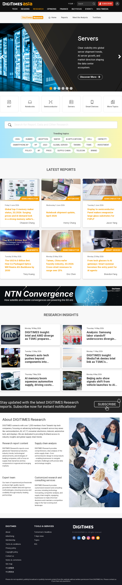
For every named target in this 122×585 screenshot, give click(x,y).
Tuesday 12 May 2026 (33, 351)
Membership (10, 540)
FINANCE (64, 9)
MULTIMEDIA (102, 9)
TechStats (97, 17)
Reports (64, 17)
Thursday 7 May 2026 (33, 374)
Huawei (29, 139)
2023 (45, 145)
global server (60, 145)
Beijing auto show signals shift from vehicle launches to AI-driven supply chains (101, 383)
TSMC (89, 145)
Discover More (90, 76)
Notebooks (30, 104)
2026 (17, 139)
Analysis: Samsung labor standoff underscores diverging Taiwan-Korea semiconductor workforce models (101, 340)
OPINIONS (51, 9)
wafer (57, 139)
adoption (43, 139)
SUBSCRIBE (105, 3)
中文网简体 (10, 572)
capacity (102, 139)
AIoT (9, 104)
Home (52, 17)
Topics (36, 540)
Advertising (10, 536)
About (8, 532)
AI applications (73, 139)
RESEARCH (38, 9)
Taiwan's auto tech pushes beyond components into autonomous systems (39, 360)
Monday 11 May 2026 (95, 351)
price (48, 150)
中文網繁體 (10, 568)
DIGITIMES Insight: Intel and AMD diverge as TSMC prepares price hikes (39, 337)
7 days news (39, 536)
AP (39, 150)
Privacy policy (11, 548)
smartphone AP (20, 145)
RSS (35, 544)
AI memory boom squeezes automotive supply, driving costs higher (39, 383)
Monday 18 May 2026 (33, 328)
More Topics (112, 104)
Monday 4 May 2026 (94, 374)
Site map (9, 564)
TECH (14, 9)
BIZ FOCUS (77, 9)
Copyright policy (12, 552)
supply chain (63, 150)
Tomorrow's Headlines (43, 532)
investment (103, 145)
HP (35, 145)
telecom (80, 150)
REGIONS (25, 9)
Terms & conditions (13, 544)
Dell (89, 139)
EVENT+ (89, 9)
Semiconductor (50, 104)
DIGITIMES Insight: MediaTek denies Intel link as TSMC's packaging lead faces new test (101, 362)
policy (28, 150)
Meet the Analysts (80, 17)
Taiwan (77, 145)
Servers (71, 104)
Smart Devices (92, 104)
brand (94, 150)
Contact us (10, 556)
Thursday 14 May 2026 (95, 328)
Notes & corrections (13, 560)
